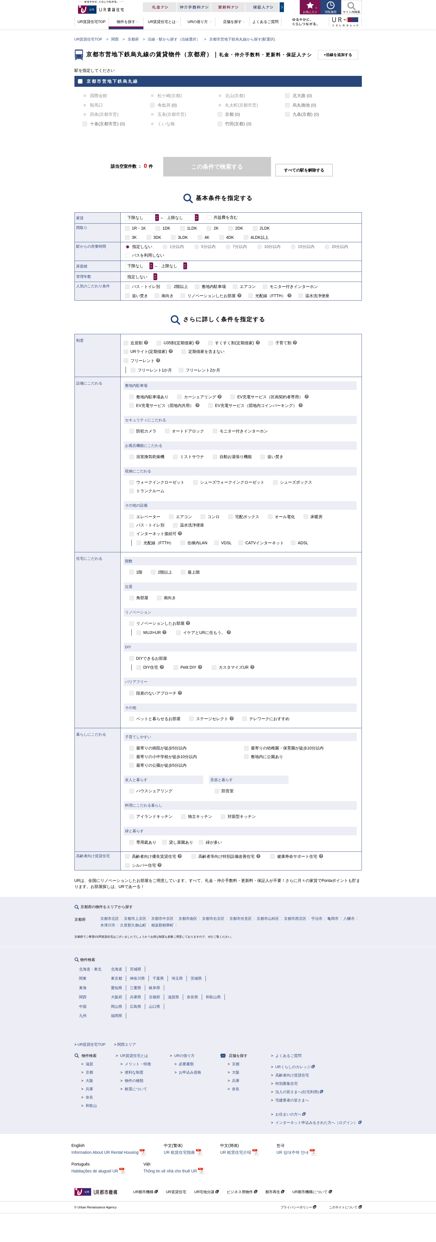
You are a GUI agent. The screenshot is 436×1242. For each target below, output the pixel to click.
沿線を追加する (339, 55)
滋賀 (89, 1064)
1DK (166, 228)
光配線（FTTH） (270, 295)
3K (134, 237)
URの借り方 (184, 1055)
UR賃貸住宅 (176, 1192)
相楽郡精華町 (162, 925)
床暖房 (316, 516)
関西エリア (126, 1044)
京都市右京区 (213, 918)
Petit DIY (188, 667)
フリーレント (142, 360)
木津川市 (107, 925)
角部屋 (142, 597)
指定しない (142, 246)
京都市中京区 (162, 918)
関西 (115, 39)
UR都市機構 (145, 1192)
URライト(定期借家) (148, 351)
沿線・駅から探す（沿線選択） (174, 39)
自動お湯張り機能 (236, 456)
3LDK (183, 237)
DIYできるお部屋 (151, 658)
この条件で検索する (217, 167)
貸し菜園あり (181, 842)
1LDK (192, 228)
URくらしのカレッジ (295, 1067)
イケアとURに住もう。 (204, 632)
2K (216, 228)
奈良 (89, 1097)
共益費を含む (226, 217)
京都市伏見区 (240, 918)
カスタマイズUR (234, 667)
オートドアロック (188, 431)
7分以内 (240, 246)
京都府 (133, 39)
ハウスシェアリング (154, 791)
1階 (139, 572)
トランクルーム (150, 491)
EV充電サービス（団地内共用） (165, 405)
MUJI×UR (152, 632)
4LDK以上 (260, 237)
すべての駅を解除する (304, 170)
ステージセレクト (212, 718)
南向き (168, 295)
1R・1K (139, 228)
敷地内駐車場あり (152, 397)
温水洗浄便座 (317, 295)
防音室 (228, 791)
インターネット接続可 (156, 533)
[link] (239, 295)
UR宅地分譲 (206, 1192)
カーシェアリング (200, 397)
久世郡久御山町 (133, 925)
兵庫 (89, 1089)
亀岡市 (333, 918)
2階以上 (181, 286)
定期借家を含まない (206, 351)
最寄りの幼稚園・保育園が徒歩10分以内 (287, 748)
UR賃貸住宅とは (134, 1055)
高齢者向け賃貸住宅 (292, 1075)
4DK (230, 237)
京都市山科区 (268, 918)
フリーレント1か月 (155, 370)
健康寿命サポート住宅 (297, 856)
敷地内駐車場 (214, 286)
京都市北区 (109, 918)
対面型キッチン (242, 816)
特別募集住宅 (286, 1083)
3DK (157, 237)
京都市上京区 (135, 918)
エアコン (248, 286)
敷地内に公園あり (267, 756)
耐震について (136, 1089)
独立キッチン (200, 816)
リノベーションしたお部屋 (211, 295)
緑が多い (214, 842)
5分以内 (208, 246)
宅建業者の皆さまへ (292, 1100)
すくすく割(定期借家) (234, 343)
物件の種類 (134, 1080)
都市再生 (275, 1192)
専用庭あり (146, 842)
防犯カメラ (146, 431)
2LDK (265, 228)
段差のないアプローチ (156, 693)
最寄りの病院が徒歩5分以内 (161, 748)
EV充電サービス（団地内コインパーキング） (256, 405)
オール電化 (285, 516)
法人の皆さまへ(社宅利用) (299, 1092)
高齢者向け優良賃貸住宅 (154, 856)
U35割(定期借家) (179, 343)
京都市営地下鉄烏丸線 (112, 81)
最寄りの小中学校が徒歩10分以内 (166, 756)
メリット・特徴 (138, 1064)
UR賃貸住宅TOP (88, 39)
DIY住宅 (150, 667)
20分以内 (340, 246)
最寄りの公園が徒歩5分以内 (161, 765)
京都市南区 (187, 918)
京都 (89, 1072)
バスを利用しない (148, 255)
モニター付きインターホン (294, 286)
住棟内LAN (197, 543)
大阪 (89, 1080)
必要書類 (186, 1064)
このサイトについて (345, 1207)
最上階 (194, 572)
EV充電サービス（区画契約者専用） (270, 397)
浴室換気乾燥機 (150, 456)
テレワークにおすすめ (269, 718)
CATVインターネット (264, 543)
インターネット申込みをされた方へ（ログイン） (318, 1122)
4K (207, 237)
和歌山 (91, 1105)
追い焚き (140, 295)
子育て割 (283, 343)
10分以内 (272, 246)
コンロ (214, 516)
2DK (239, 228)
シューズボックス (296, 482)
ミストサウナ (192, 456)
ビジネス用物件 (242, 1192)
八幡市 (349, 918)
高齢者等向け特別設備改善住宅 (226, 856)
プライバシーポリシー (298, 1207)
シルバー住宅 (144, 865)
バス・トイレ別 (146, 286)
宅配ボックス (247, 516)
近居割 (136, 343)
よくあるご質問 (288, 1055)
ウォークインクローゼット (160, 482)
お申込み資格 (190, 1072)
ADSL (303, 543)
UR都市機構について (312, 1192)
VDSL (226, 543)
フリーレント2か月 (203, 370)
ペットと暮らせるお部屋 (158, 718)
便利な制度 (134, 1072)
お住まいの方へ (290, 1114)
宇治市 (316, 918)
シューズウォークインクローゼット (232, 482)
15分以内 (306, 246)
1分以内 (177, 246)
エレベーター (148, 516)
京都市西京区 (295, 918)
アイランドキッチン (154, 816)
